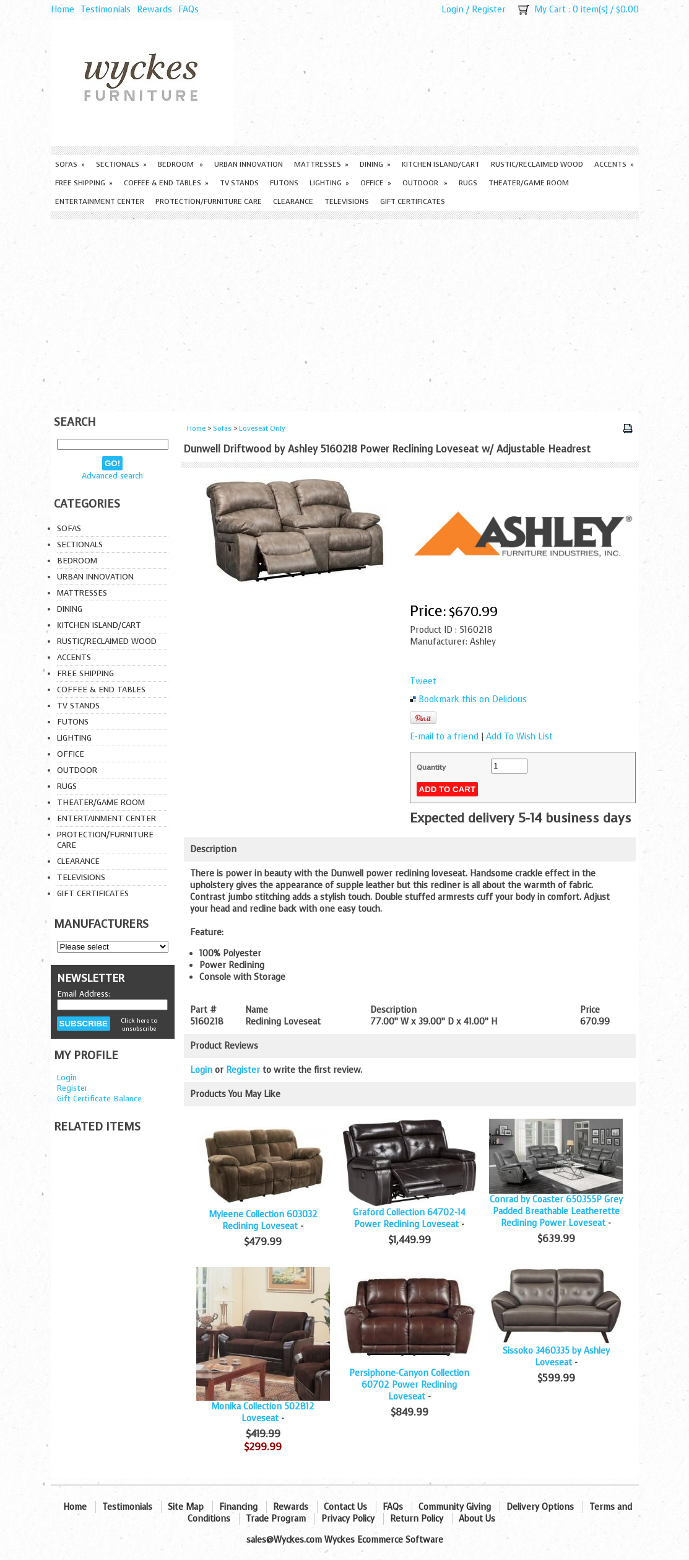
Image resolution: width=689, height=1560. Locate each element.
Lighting (329, 183)
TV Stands (239, 183)
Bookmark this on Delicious (472, 699)
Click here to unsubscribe (139, 1024)
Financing (238, 1507)
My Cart (550, 9)
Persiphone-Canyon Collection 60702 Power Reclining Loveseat (409, 1385)
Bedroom (180, 164)
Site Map (186, 1507)
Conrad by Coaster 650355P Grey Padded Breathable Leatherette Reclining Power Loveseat (556, 1211)
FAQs (188, 9)
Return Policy (416, 1519)
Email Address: (83, 994)
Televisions (346, 201)
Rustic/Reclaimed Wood (537, 164)
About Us (477, 1519)
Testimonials (105, 9)
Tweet (423, 681)
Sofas (70, 164)
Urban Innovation (248, 164)
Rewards (154, 9)
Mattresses (321, 164)
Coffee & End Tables (166, 183)
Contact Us (345, 1507)
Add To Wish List (519, 737)
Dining (375, 164)
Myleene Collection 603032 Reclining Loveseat (263, 1220)
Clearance (293, 201)
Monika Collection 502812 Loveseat (262, 1412)
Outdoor (425, 183)
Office (375, 183)
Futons (284, 183)
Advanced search (112, 475)
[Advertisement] (345, 312)
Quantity (431, 767)
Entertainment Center (99, 201)
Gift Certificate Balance (99, 1098)
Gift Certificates (412, 201)
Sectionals (121, 164)
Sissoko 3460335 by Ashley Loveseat (556, 1356)
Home (62, 9)
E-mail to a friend (444, 737)
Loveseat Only (262, 428)
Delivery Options (540, 1507)
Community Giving (454, 1507)
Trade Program (276, 1519)
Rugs (468, 183)
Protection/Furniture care (208, 201)
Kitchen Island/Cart (441, 164)
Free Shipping (84, 183)
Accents (614, 164)
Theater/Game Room (528, 183)
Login (452, 9)
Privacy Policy (348, 1519)
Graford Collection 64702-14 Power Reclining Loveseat (409, 1218)
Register (489, 9)
